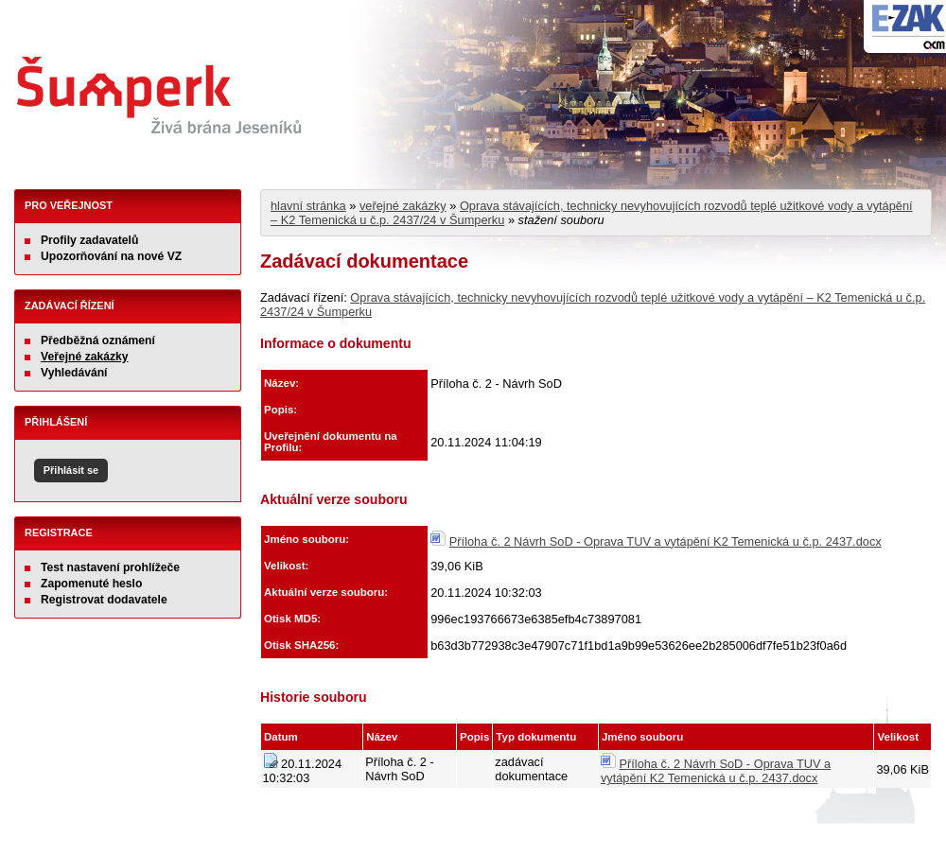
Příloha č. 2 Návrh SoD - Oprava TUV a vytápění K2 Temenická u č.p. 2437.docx (665, 541)
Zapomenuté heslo (91, 583)
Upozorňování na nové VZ (111, 256)
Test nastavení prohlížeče (110, 567)
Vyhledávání (74, 372)
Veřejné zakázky (85, 356)
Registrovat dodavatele (104, 599)
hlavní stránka (308, 206)
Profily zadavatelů (89, 240)
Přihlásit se (71, 470)
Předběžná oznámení (98, 340)
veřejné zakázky (403, 206)
